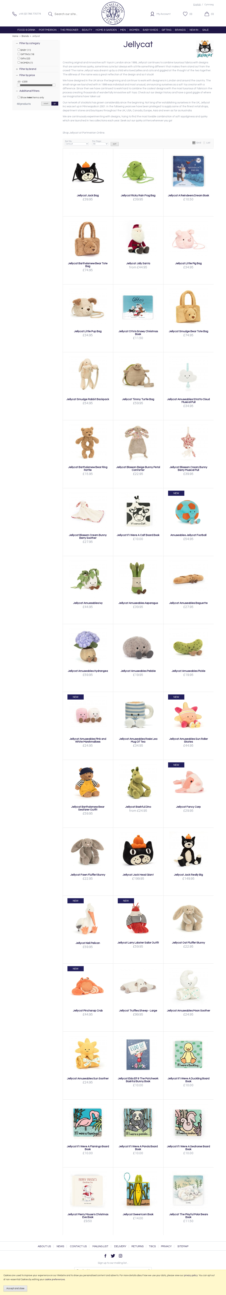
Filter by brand (27, 69)
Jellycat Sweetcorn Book (138, 1214)
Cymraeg (209, 5)
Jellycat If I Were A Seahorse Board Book (188, 1148)
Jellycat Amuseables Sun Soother (88, 1078)
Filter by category (29, 43)
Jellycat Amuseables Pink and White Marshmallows (87, 740)
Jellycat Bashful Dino (138, 806)
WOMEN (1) (25, 62)
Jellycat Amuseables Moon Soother (188, 1010)
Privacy (166, 1246)
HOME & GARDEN (106, 30)
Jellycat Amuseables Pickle (188, 671)
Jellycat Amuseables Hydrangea (88, 671)
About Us (44, 1246)
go (55, 103)
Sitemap (182, 1246)
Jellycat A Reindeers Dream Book (188, 195)
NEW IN (194, 30)
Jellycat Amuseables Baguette (188, 603)
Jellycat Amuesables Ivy (88, 603)
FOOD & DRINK (26, 30)
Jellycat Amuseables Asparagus (138, 603)
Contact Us (78, 1246)
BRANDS (180, 30)
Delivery (120, 1246)
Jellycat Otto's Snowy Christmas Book (138, 333)
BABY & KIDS (150, 30)
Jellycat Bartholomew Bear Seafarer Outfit (87, 808)
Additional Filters (29, 91)
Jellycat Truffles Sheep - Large (138, 1010)
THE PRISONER (69, 30)
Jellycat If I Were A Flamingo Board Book (88, 1148)
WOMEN (134, 30)
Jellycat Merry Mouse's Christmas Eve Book (87, 1216)
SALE (205, 30)
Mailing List (100, 1246)
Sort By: (77, 142)
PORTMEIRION (47, 30)
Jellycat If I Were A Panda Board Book (138, 1148)
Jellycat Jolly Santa (138, 263)
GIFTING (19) (26, 54)
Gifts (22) (24, 58)
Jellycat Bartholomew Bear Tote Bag (88, 265)
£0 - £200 (22, 81)
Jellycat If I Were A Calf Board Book (138, 535)
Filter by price (27, 75)
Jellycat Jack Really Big (188, 874)
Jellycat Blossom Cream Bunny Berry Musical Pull (188, 468)
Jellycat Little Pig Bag (188, 263)
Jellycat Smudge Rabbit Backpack (87, 399)
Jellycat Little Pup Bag (88, 331)
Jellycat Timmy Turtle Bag (138, 399)
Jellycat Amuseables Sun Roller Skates (188, 740)
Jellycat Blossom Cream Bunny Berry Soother (88, 536)
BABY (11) (24, 50)
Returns (138, 1246)
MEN (123, 30)
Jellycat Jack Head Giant (138, 874)
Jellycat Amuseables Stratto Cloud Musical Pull (188, 400)
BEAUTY (87, 30)
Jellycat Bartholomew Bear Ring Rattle (87, 468)
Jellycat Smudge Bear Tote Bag (188, 331)
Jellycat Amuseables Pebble (138, 671)
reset (46, 103)
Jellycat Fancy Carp (188, 806)
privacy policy (191, 1275)
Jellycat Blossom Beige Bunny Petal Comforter (138, 468)
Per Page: (100, 142)
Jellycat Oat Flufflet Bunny (188, 942)
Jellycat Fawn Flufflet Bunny (87, 874)
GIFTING (166, 30)
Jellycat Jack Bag (88, 195)
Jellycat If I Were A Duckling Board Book (188, 1080)
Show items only (31, 97)
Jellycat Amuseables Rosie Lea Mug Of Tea (138, 740)
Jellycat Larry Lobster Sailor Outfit (138, 942)
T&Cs (152, 1246)
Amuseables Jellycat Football (188, 535)
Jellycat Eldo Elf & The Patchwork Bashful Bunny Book (138, 1080)
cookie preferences (55, 1279)
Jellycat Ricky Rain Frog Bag (138, 195)
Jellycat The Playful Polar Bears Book (188, 1216)
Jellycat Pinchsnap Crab (88, 1010)
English (197, 5)
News (60, 1246)
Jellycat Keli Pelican (88, 943)
